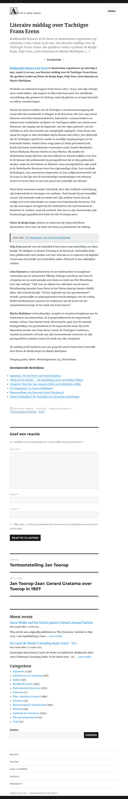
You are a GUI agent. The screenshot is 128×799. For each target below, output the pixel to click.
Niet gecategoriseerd (25, 717)
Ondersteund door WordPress (44, 793)
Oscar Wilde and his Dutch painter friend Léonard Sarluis (51, 623)
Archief (14, 761)
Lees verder (55, 636)
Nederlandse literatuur (60, 408)
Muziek (17, 709)
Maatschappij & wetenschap (29, 704)
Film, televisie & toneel (26, 696)
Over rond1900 (18, 769)
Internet (18, 700)
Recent (14, 754)
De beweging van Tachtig (23, 412)
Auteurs (14, 776)
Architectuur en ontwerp (27, 675)
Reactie (15, 449)
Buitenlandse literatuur (26, 688)
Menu (112, 11)
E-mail (15, 509)
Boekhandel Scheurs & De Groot (29, 68)
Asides (16, 679)
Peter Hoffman (26, 408)
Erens (41, 412)
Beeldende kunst (23, 683)
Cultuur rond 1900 (18, 793)
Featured (18, 692)
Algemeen (19, 671)
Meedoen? (16, 783)
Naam (14, 494)
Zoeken (14, 729)
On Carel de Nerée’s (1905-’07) (43, 643)
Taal (15, 721)
